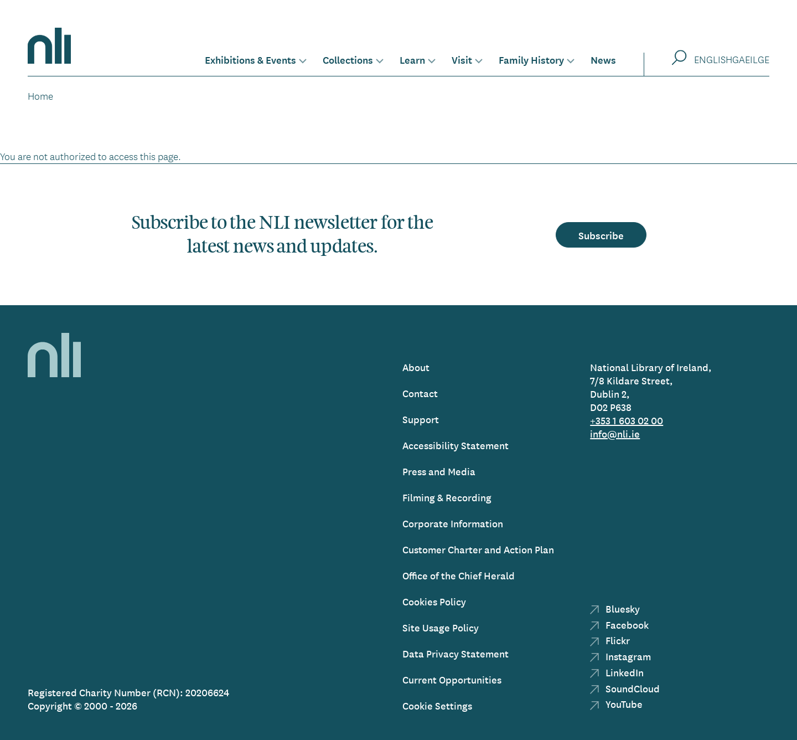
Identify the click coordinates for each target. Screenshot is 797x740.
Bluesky (615, 608)
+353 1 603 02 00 (626, 420)
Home (40, 96)
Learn (412, 59)
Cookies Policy (434, 601)
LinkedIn (617, 672)
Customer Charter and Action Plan (478, 549)
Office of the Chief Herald (458, 575)
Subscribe (601, 235)
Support (420, 419)
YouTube (616, 704)
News (603, 59)
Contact (420, 393)
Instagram (620, 656)
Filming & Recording (446, 497)
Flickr (610, 640)
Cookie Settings (437, 705)
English (713, 59)
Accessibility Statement (455, 445)
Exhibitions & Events (250, 59)
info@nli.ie (615, 433)
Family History (531, 59)
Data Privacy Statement (455, 653)
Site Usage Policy (440, 627)
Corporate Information (452, 523)
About (415, 367)
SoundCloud (625, 688)
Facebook (619, 624)
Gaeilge (750, 59)
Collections (348, 59)
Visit (462, 59)
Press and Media (438, 471)
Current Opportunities (451, 679)
